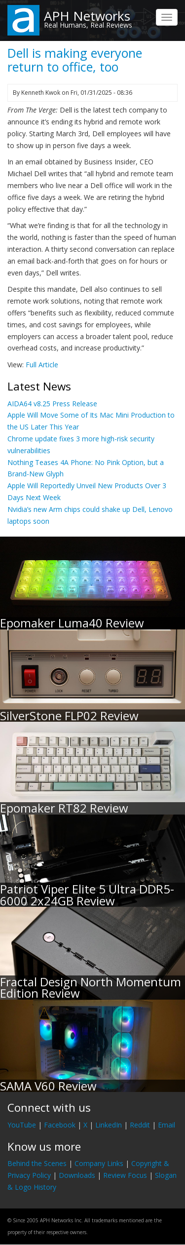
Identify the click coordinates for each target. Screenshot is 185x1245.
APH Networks (87, 16)
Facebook (59, 1124)
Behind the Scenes (37, 1163)
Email (166, 1124)
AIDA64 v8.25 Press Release (52, 403)
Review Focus (125, 1175)
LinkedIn (108, 1124)
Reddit (140, 1124)
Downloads (77, 1175)
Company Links (98, 1163)
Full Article (42, 364)
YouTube (21, 1124)
